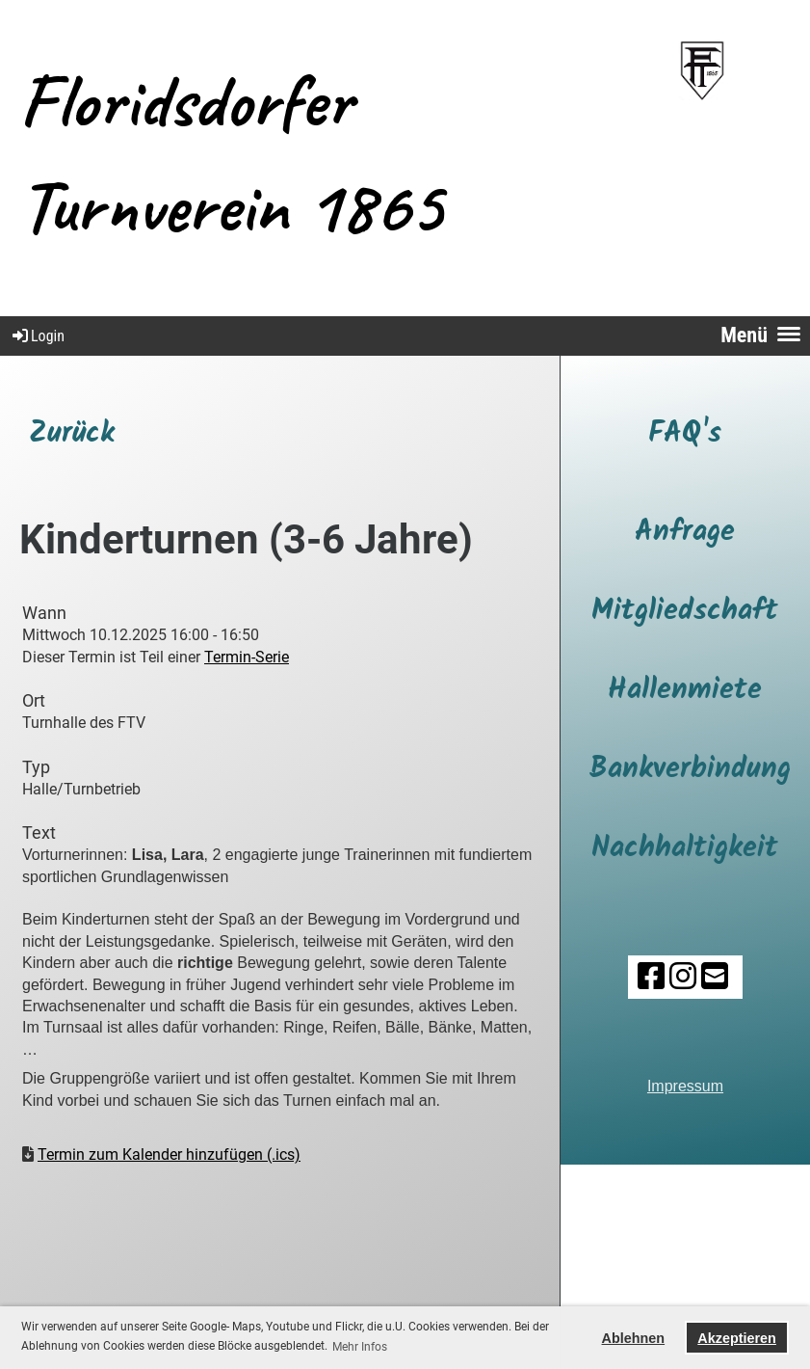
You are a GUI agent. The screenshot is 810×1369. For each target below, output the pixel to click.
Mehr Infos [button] (359, 1347)
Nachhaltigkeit (684, 848)
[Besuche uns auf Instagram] (682, 977)
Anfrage (685, 532)
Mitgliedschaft (684, 611)
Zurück (72, 434)
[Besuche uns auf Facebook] (651, 977)
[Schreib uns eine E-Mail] (714, 977)
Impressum (685, 1086)
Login (37, 336)
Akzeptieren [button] (736, 1338)
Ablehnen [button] (634, 1338)
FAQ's (684, 434)
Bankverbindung (690, 769)
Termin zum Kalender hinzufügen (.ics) (169, 1154)
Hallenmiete (685, 690)
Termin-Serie (246, 657)
